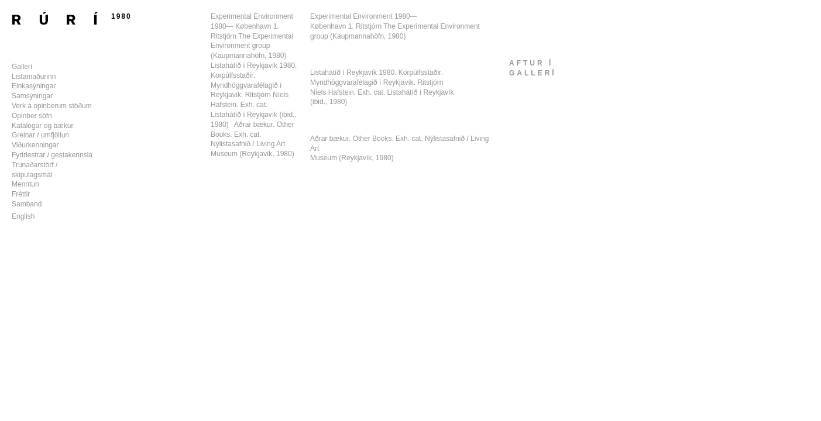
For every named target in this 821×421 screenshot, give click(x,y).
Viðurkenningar (35, 145)
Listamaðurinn (34, 77)
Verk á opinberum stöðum (52, 106)
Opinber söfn (32, 116)
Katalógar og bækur (42, 126)
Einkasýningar (34, 86)
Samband (27, 204)
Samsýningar (32, 96)
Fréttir (21, 194)
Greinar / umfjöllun (40, 135)
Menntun (25, 184)
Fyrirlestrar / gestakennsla (52, 155)
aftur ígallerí (533, 68)
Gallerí (22, 67)
